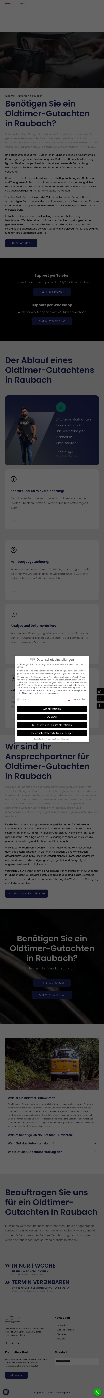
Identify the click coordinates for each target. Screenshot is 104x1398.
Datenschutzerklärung (45, 690)
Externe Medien (76, 699)
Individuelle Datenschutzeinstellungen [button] (52, 733)
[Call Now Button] (97, 1392)
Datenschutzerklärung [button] (53, 739)
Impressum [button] (66, 739)
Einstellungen (28, 693)
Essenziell (23, 699)
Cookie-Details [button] (39, 739)
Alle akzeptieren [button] (52, 708)
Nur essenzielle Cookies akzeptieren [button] (52, 725)
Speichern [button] (51, 717)
